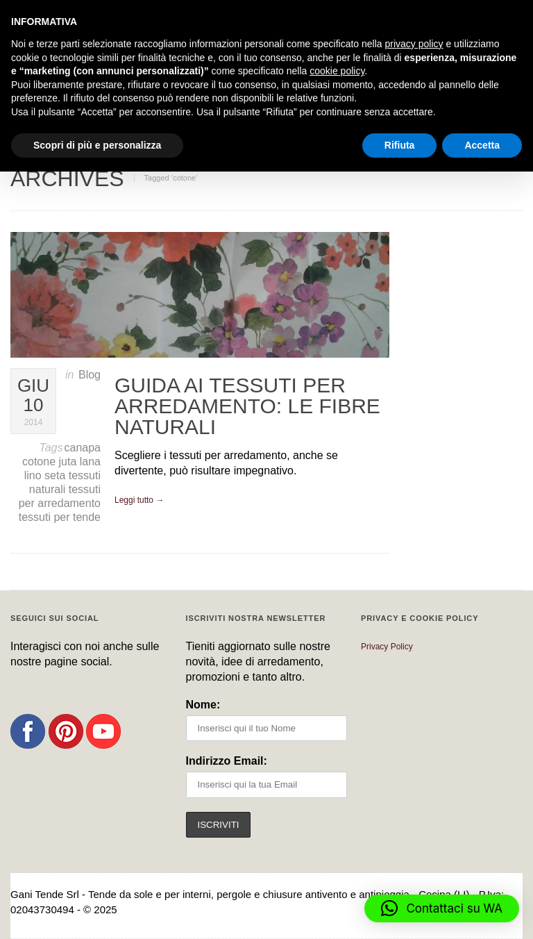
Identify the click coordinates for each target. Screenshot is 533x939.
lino (34, 475)
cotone (40, 461)
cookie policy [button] (337, 70)
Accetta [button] (482, 145)
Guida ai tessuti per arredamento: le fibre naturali (247, 406)
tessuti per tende (60, 517)
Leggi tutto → (139, 500)
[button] (441, 908)
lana (90, 461)
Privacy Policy (387, 646)
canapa (83, 448)
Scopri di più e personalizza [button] (97, 145)
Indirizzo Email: (226, 761)
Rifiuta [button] (399, 145)
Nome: (203, 705)
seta (56, 475)
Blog (89, 375)
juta (69, 461)
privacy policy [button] (414, 43)
